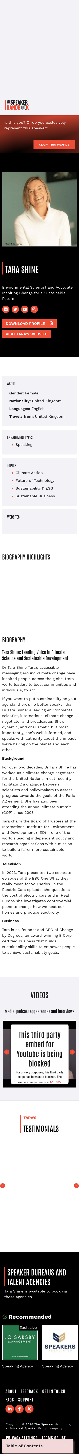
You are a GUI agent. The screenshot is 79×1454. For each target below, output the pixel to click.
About (10, 1391)
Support (25, 1399)
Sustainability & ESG (34, 488)
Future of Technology (35, 480)
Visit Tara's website (26, 334)
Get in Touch (53, 1391)
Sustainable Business (35, 496)
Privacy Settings (21, 1437)
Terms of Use (54, 1437)
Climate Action (29, 472)
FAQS (9, 1399)
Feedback (29, 1391)
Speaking (24, 444)
